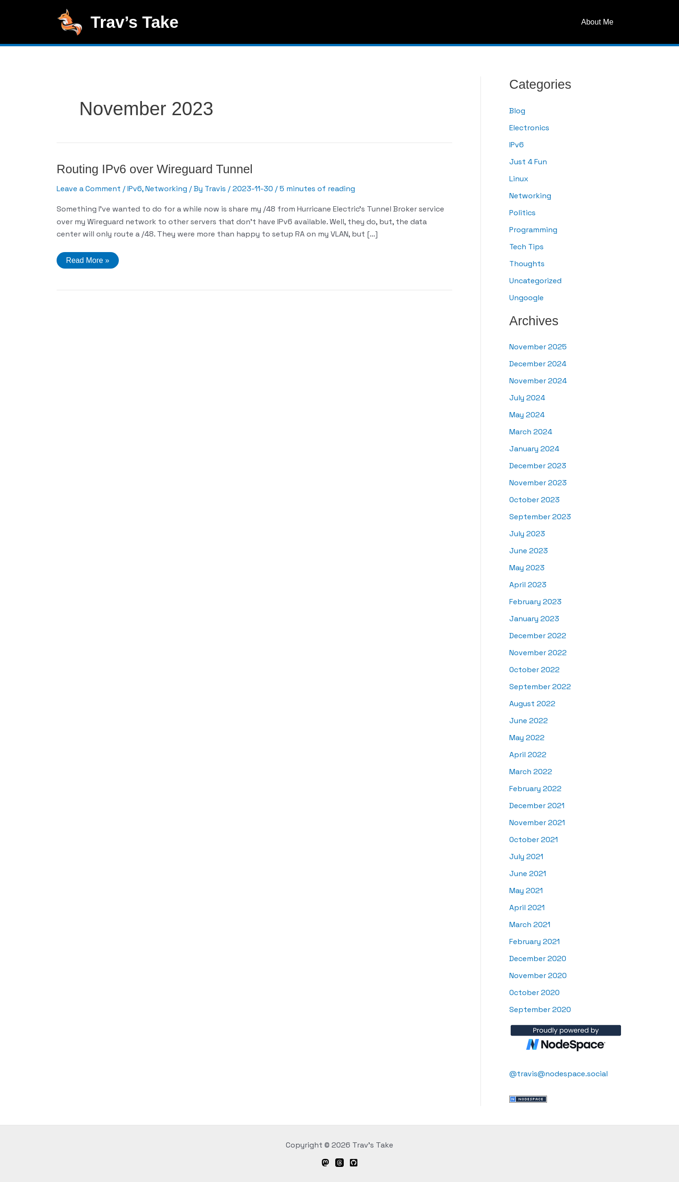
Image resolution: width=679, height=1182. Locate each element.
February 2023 (535, 602)
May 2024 (527, 415)
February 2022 (535, 789)
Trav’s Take (135, 22)
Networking (167, 189)
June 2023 (528, 551)
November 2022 (538, 653)
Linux (518, 179)
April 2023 (528, 585)
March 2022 (530, 772)
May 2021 (526, 890)
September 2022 (540, 687)
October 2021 (533, 839)
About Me (599, 22)
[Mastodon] (325, 1162)
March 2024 (530, 432)
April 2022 (528, 755)
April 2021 (527, 907)
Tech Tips (527, 247)
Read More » (88, 262)
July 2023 (527, 534)
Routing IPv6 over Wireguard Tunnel (155, 169)
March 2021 (529, 924)
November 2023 (538, 483)
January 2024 (534, 449)
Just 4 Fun (528, 162)
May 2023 (527, 568)
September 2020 (540, 1009)
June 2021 (527, 873)
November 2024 (538, 381)
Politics (522, 213)
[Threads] (339, 1162)
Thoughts (527, 264)
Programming (533, 230)
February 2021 (534, 941)
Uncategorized (535, 281)
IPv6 (134, 189)
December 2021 (536, 806)
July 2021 (526, 856)
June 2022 (528, 721)
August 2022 (532, 704)
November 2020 (538, 975)
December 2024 (537, 364)
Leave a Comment (89, 189)
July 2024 (527, 398)
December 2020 (537, 958)
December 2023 (537, 466)
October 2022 (534, 670)
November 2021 (537, 822)
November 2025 (538, 347)
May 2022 (527, 738)
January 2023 (534, 619)
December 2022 (537, 636)
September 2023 (540, 517)
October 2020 (534, 992)
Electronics (529, 128)
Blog (517, 111)
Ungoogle (526, 298)
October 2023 (534, 500)
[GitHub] (353, 1162)
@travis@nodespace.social (558, 1074)
